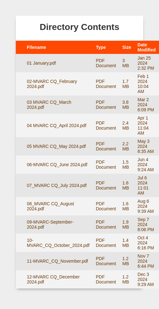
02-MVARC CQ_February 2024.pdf (52, 84)
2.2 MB (125, 146)
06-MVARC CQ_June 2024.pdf (57, 164)
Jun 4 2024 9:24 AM (146, 164)
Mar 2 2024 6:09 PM (146, 104)
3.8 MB (125, 105)
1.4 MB (125, 243)
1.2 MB (125, 261)
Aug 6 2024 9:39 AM (146, 206)
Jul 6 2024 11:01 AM (143, 185)
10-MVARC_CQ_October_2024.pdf (58, 243)
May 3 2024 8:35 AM (146, 146)
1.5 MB (125, 165)
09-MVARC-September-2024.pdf (50, 224)
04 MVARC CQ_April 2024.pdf (56, 125)
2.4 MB (125, 125)
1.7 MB (125, 84)
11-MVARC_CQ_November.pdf (57, 261)
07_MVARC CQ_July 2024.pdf (57, 185)
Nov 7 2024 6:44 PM (146, 261)
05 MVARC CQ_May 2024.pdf (56, 146)
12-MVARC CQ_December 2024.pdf (53, 279)
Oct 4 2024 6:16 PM (146, 242)
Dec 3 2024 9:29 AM (146, 279)
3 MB (125, 63)
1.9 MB (125, 224)
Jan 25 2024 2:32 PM (146, 63)
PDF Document (106, 63)
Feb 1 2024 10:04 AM (143, 84)
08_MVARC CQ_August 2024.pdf (50, 206)
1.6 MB (125, 185)
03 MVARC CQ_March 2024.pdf (49, 105)
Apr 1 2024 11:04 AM (143, 125)
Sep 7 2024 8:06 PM (146, 224)
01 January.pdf (41, 63)
